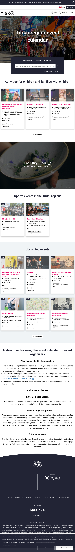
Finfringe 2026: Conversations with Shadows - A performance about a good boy (49, 532)
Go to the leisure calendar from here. (17, 379)
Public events (28, 60)
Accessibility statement (33, 497)
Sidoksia (23, 532)
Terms (46, 497)
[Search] (62, 12)
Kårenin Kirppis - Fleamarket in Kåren (29, 527)
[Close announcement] (73, 1)
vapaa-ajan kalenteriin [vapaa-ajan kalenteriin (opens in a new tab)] (54, 2)
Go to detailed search (51, 71)
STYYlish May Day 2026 (54, 527)
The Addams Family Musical (34, 531)
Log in (71, 12)
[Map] (54, 12)
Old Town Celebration (60, 529)
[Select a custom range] (54, 66)
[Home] (9, 13)
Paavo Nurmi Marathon (50, 531)
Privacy (9, 497)
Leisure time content (44, 60)
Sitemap (52, 497)
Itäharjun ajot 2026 (7, 525)
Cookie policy (19, 497)
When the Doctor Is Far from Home (35, 525)
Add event (71, 7)
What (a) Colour (19, 525)
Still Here (43, 527)
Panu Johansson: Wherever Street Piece (41, 529)
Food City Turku (35, 163)
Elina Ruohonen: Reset (22, 529)
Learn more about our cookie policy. (45, 542)
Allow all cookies (64, 547)
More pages (38, 134)
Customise (46, 547)
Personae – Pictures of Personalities (56, 525)
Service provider (63, 497)
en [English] (62, 7)
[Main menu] (2, 12)
